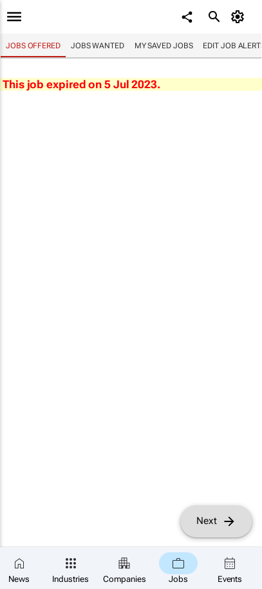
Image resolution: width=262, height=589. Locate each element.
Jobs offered (33, 45)
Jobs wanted (97, 45)
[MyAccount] (240, 16)
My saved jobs (164, 45)
